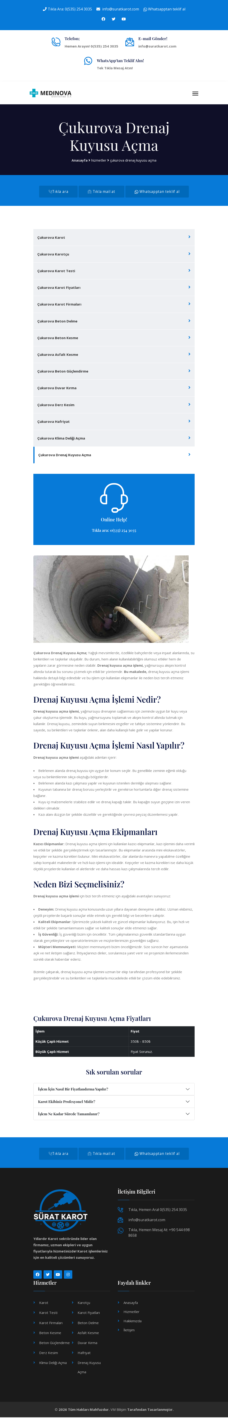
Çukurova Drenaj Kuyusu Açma (64, 455)
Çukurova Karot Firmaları (59, 304)
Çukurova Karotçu (53, 254)
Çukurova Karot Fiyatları (58, 288)
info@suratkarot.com (120, 9)
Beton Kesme (50, 1333)
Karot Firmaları (51, 1323)
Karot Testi (48, 1313)
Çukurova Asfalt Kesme (57, 355)
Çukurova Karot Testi (56, 271)
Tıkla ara (58, 191)
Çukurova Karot (51, 237)
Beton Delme (88, 1323)
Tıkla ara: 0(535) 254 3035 (114, 530)
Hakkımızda (133, 1321)
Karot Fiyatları (89, 1313)
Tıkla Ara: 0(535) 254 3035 (70, 9)
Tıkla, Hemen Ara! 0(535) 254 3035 (157, 1210)
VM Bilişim (118, 1410)
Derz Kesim (48, 1353)
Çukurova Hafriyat (53, 421)
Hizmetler (131, 1312)
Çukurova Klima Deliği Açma (61, 438)
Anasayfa (80, 160)
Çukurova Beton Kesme (57, 338)
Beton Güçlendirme (54, 1343)
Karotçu (84, 1303)
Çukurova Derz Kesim (55, 405)
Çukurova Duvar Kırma (56, 388)
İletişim (129, 1330)
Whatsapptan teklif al (164, 9)
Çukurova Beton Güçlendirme (62, 371)
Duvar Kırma (87, 1343)
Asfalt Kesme (88, 1333)
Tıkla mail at (101, 191)
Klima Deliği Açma (53, 1363)
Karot (43, 1303)
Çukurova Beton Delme (57, 321)
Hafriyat (84, 1353)
